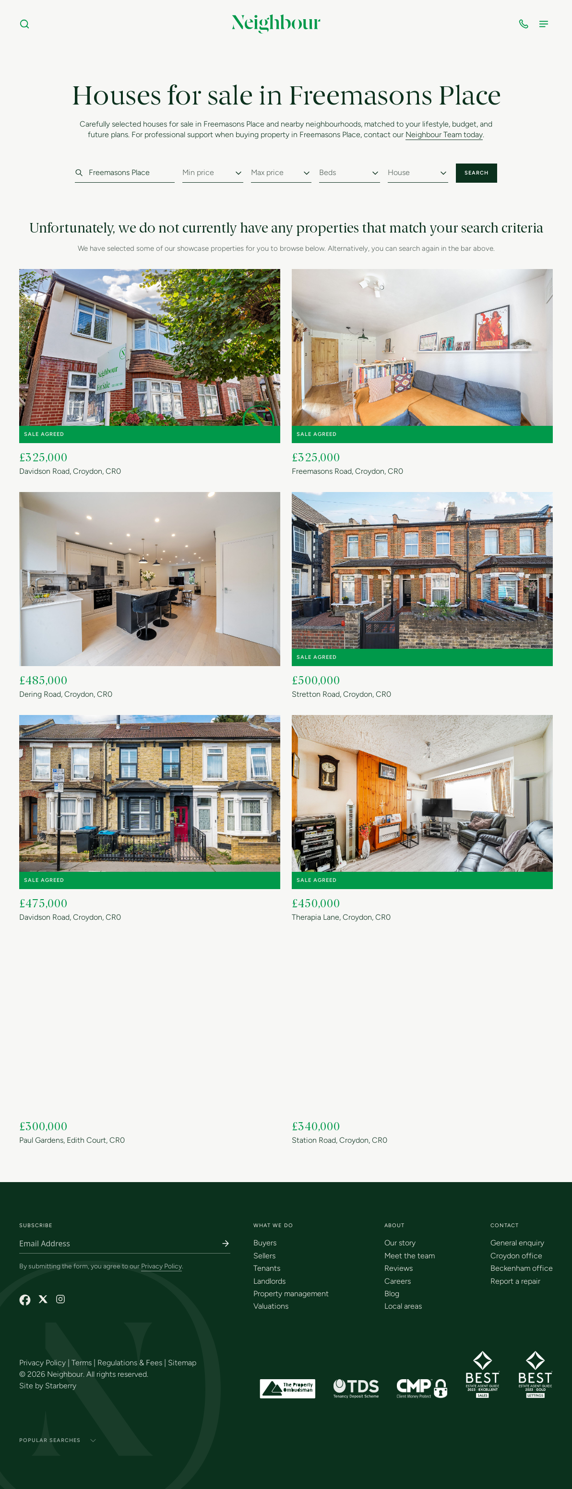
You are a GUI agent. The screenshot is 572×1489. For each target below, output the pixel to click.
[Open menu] (545, 24)
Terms (82, 1362)
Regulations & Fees (129, 1362)
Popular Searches (57, 1440)
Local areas (403, 1306)
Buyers (264, 1242)
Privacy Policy (161, 1266)
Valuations (270, 1306)
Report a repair (515, 1281)
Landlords (269, 1281)
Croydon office (516, 1255)
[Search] (26, 24)
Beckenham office (521, 1268)
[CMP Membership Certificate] (422, 1388)
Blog (391, 1293)
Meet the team (409, 1255)
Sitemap (182, 1362)
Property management (291, 1293)
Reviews (398, 1268)
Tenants (266, 1268)
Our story (400, 1242)
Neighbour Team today (444, 135)
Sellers (264, 1255)
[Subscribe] (225, 1243)
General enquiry (517, 1242)
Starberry (60, 1385)
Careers (397, 1281)
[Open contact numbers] (525, 24)
